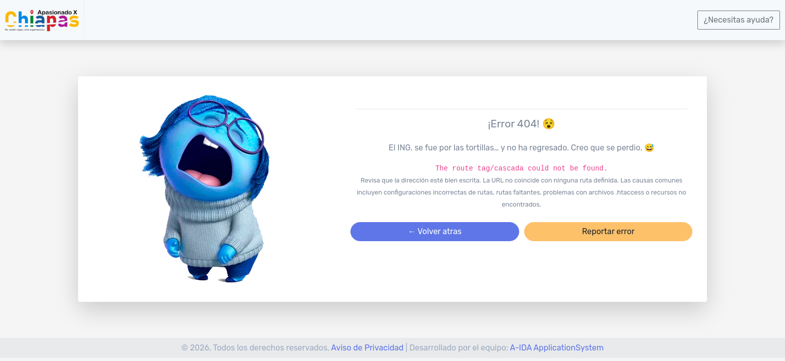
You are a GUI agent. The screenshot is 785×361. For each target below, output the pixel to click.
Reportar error (608, 231)
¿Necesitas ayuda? (738, 20)
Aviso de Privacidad (367, 347)
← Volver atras (435, 231)
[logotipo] (41, 20)
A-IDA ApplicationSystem (557, 347)
